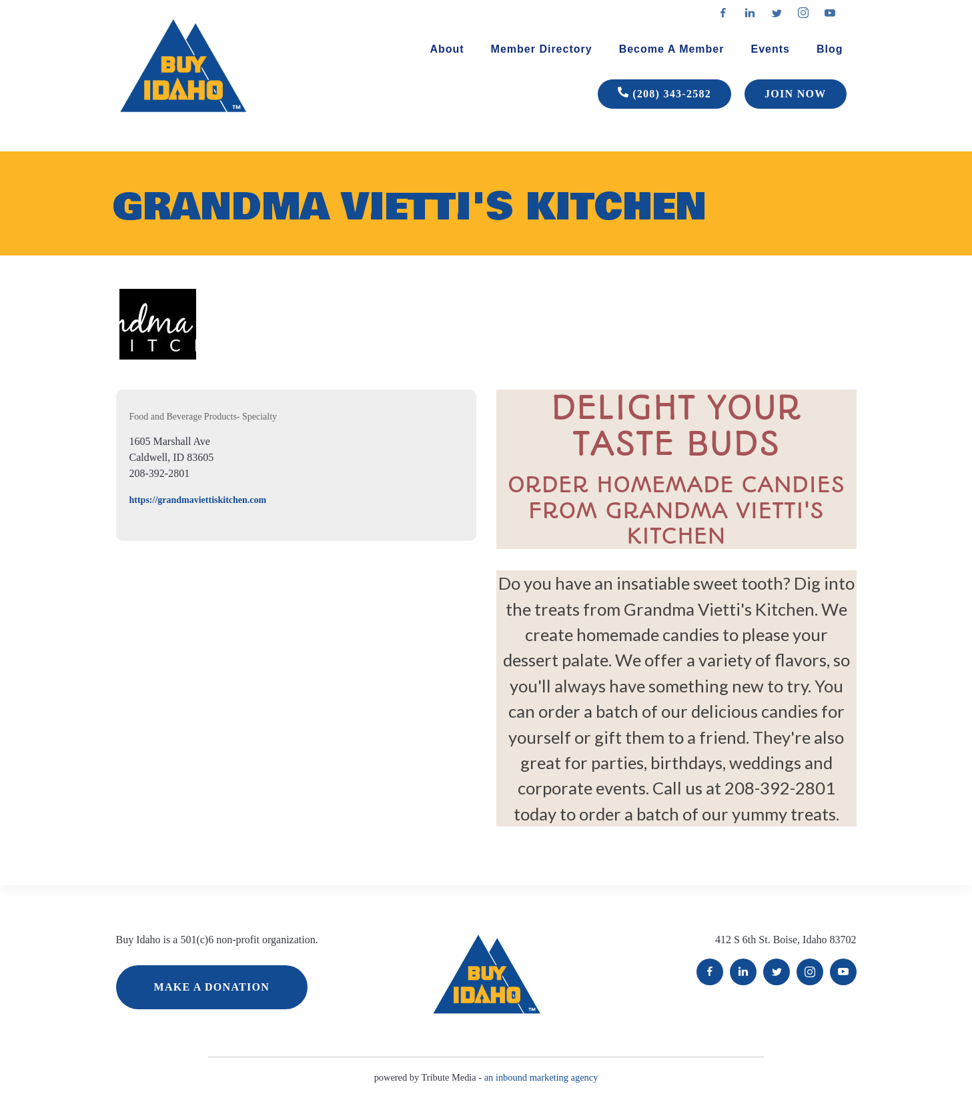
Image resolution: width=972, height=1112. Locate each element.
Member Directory (541, 49)
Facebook (709, 972)
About (447, 49)
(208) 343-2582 (664, 94)
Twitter (776, 972)
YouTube (843, 972)
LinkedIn (743, 972)
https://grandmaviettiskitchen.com (198, 500)
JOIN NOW (795, 93)
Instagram (810, 972)
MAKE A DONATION (212, 987)
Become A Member (671, 49)
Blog (830, 49)
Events (770, 49)
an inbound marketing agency (541, 1077)
